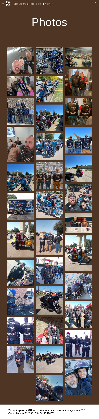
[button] (3, 3)
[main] (49, 22)
